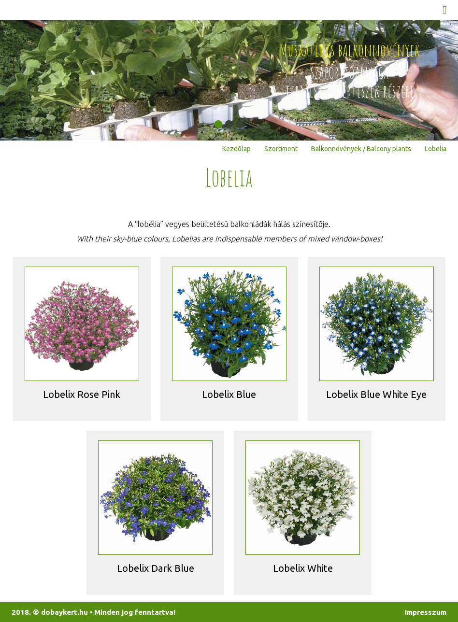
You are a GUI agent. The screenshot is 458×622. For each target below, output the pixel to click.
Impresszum (425, 612)
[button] (218, 124)
